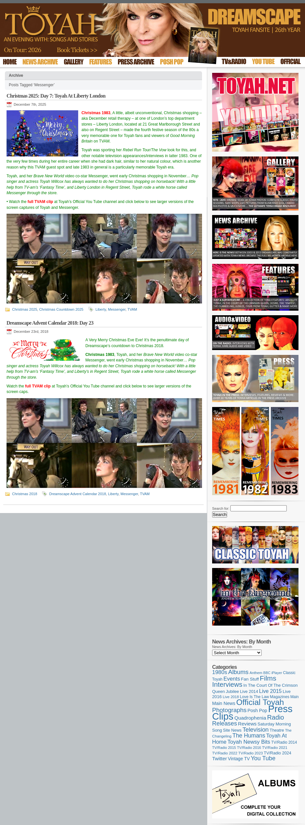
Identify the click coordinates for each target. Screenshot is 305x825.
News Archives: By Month (232, 647)
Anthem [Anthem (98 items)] (256, 673)
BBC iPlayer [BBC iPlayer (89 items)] (272, 673)
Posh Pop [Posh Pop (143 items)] (257, 710)
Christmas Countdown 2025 (61, 309)
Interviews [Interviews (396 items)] (227, 684)
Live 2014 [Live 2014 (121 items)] (249, 691)
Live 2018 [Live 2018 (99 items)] (231, 697)
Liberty (100, 309)
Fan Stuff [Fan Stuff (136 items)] (250, 679)
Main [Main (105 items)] (294, 697)
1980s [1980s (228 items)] (219, 672)
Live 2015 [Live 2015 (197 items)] (270, 691)
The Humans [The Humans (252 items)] (248, 735)
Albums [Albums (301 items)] (238, 672)
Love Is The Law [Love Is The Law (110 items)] (254, 697)
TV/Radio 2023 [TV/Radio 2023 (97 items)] (250, 753)
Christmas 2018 (24, 494)
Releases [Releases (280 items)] (224, 723)
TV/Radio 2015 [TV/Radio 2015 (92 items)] (224, 748)
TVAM (132, 309)
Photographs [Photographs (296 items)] (229, 710)
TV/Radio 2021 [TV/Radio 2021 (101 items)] (274, 748)
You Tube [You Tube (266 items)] (263, 758)
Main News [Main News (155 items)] (223, 703)
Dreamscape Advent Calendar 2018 (77, 494)
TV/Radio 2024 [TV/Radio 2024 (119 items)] (277, 753)
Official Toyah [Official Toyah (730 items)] (260, 702)
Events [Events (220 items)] (232, 679)
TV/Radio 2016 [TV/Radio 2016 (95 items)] (249, 748)
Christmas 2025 (24, 309)
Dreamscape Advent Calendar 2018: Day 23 (50, 323)
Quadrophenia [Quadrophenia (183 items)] (250, 718)
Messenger (116, 309)
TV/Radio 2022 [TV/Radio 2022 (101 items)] (224, 753)
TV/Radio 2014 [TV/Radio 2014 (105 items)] (284, 742)
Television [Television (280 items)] (255, 729)
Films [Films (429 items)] (268, 678)
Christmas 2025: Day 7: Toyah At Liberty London (56, 96)
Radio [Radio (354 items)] (275, 717)
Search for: (220, 508)
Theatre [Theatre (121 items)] (277, 730)
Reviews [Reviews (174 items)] (247, 723)
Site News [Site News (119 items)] (232, 730)
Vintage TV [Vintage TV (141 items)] (239, 758)
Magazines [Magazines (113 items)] (279, 697)
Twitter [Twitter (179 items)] (219, 758)
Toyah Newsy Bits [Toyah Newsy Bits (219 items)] (248, 742)
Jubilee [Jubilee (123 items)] (232, 691)
